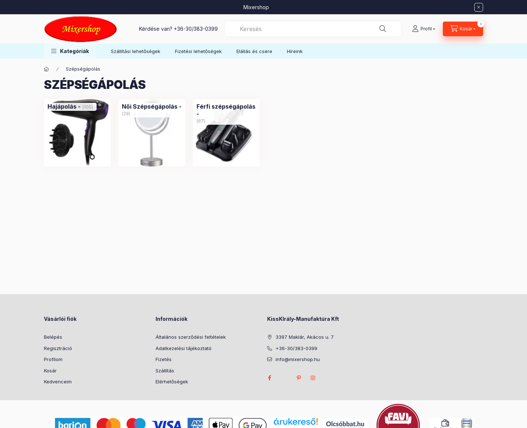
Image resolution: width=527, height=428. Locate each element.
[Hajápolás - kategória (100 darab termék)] (64, 106)
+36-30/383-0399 (196, 29)
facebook (269, 378)
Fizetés (164, 359)
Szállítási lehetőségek (135, 51)
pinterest (298, 378)
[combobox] (313, 29)
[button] (70, 51)
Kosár (50, 370)
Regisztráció (58, 348)
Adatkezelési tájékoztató (184, 348)
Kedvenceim (58, 381)
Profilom (53, 359)
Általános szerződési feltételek (191, 337)
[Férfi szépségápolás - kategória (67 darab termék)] (226, 110)
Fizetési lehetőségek (198, 51)
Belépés (53, 337)
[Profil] (423, 29)
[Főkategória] (46, 69)
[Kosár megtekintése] (463, 29)
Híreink (295, 51)
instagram (313, 378)
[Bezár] (478, 7)
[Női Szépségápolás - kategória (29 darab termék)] (152, 106)
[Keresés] (382, 29)
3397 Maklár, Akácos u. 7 (305, 337)
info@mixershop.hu (298, 359)
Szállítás (165, 370)
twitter (284, 378)
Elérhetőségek (172, 381)
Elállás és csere (254, 51)
